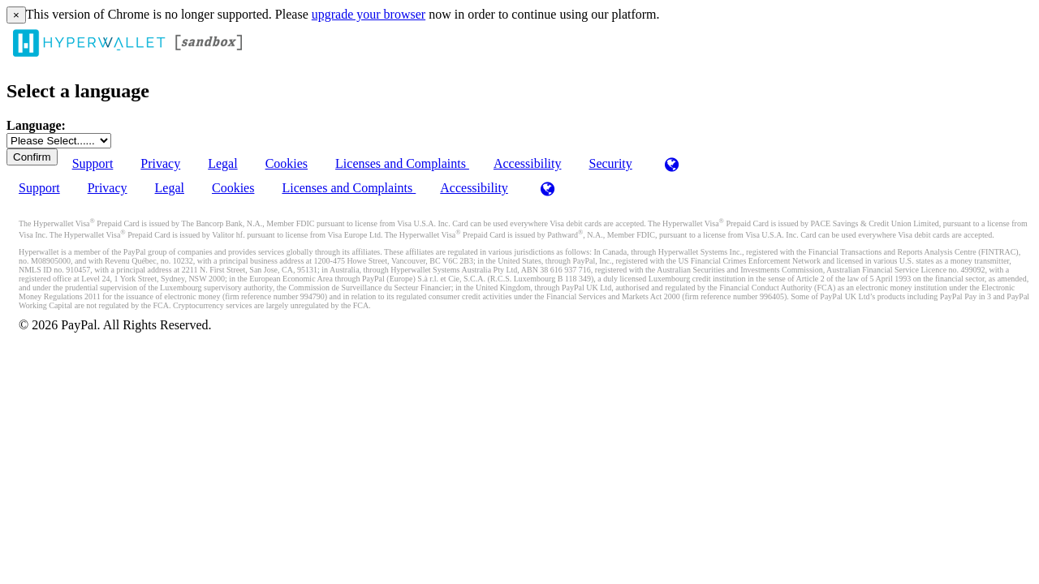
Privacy (160, 163)
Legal (222, 163)
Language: (36, 125)
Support (93, 163)
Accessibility (528, 163)
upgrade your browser (368, 14)
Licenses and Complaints (402, 163)
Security (610, 163)
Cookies (286, 163)
